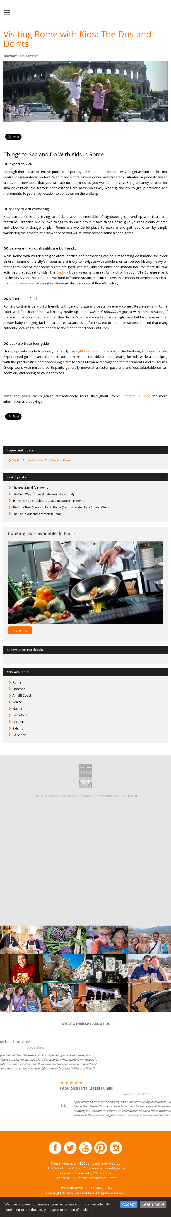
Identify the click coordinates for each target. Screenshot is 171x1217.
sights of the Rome (91, 351)
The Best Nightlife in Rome (30, 487)
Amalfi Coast (21, 695)
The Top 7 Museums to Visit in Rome (37, 514)
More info (19, 630)
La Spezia (19, 735)
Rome (16, 682)
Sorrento (18, 722)
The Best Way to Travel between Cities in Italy (43, 494)
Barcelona (19, 715)
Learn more (153, 1204)
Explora (62, 272)
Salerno (18, 728)
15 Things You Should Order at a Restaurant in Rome (48, 501)
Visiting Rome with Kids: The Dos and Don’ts (42, 460)
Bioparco (44, 277)
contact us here (136, 396)
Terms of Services (73, 1187)
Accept (129, 1204)
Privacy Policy (101, 1187)
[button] (15, 91)
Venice (17, 702)
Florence (18, 689)
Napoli (17, 708)
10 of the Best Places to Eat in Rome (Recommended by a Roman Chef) (60, 507)
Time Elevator (20, 283)
